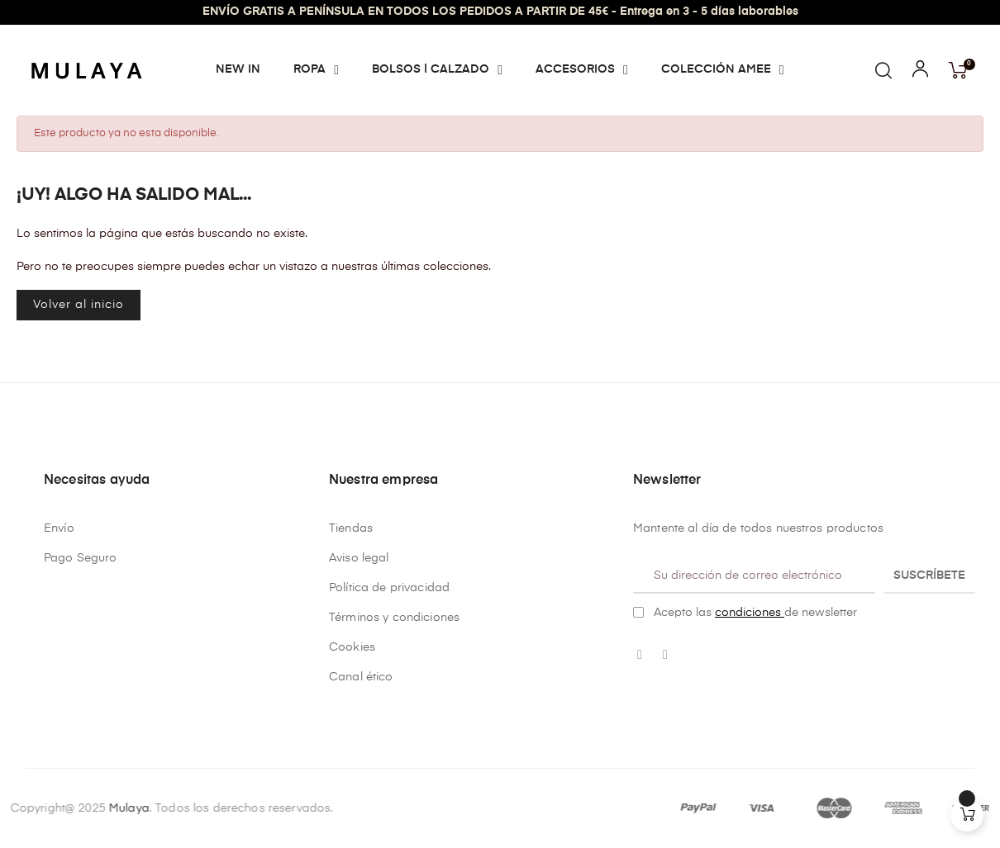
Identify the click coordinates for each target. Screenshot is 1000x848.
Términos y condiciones (394, 617)
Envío (59, 528)
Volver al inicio (78, 304)
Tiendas (351, 528)
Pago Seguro (80, 558)
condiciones (749, 612)
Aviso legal (359, 558)
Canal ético (361, 677)
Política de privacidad (389, 588)
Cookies (352, 647)
